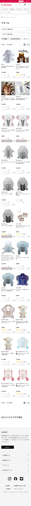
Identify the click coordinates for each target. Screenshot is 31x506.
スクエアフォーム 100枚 (6, 193)
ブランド (26, 9)
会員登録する (8, 447)
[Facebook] (15, 478)
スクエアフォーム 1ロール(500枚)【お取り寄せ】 (23, 162)
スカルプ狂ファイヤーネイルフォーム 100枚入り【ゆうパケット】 (22, 67)
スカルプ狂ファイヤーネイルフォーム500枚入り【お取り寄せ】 (8, 99)
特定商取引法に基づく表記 (20, 485)
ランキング (5, 9)
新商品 (12, 9)
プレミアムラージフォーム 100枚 (8, 162)
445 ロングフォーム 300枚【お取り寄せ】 (7, 354)
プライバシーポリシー (19, 489)
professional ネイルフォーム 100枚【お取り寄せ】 (22, 98)
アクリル (7, 17)
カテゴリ (19, 9)
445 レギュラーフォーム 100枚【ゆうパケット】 (8, 322)
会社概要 (7, 485)
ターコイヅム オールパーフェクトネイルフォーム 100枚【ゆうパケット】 (7, 259)
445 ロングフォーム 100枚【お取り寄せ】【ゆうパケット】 (22, 323)
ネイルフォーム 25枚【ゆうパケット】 (22, 290)
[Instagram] (9, 478)
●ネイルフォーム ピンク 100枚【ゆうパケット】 (22, 386)
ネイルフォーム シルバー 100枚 (22, 258)
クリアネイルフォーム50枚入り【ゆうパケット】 (22, 130)
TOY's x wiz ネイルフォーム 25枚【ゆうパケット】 (23, 226)
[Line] (21, 478)
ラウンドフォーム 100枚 (6, 225)
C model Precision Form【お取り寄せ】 (7, 67)
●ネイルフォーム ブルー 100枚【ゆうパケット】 (22, 354)
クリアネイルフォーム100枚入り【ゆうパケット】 (8, 130)
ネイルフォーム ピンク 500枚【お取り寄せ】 (7, 386)
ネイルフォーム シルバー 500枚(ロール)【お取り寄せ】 (7, 290)
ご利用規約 (7, 489)
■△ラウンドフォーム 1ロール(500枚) (23, 194)
